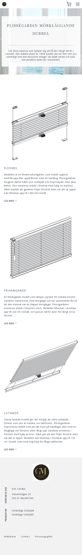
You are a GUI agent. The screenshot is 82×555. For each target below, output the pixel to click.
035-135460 (18, 488)
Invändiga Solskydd (22, 514)
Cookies (25, 536)
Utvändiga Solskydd (23, 510)
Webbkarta (10, 536)
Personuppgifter (44, 536)
